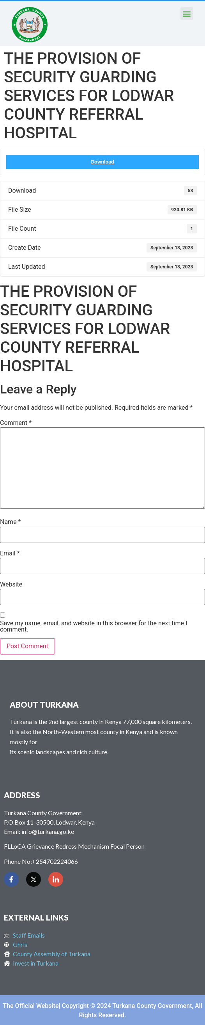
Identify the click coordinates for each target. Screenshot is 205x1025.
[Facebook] (11, 879)
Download (102, 162)
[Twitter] (33, 879)
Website (11, 584)
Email (9, 553)
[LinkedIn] (55, 879)
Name (10, 522)
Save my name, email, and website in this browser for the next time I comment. (93, 626)
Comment (16, 423)
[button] (186, 13)
